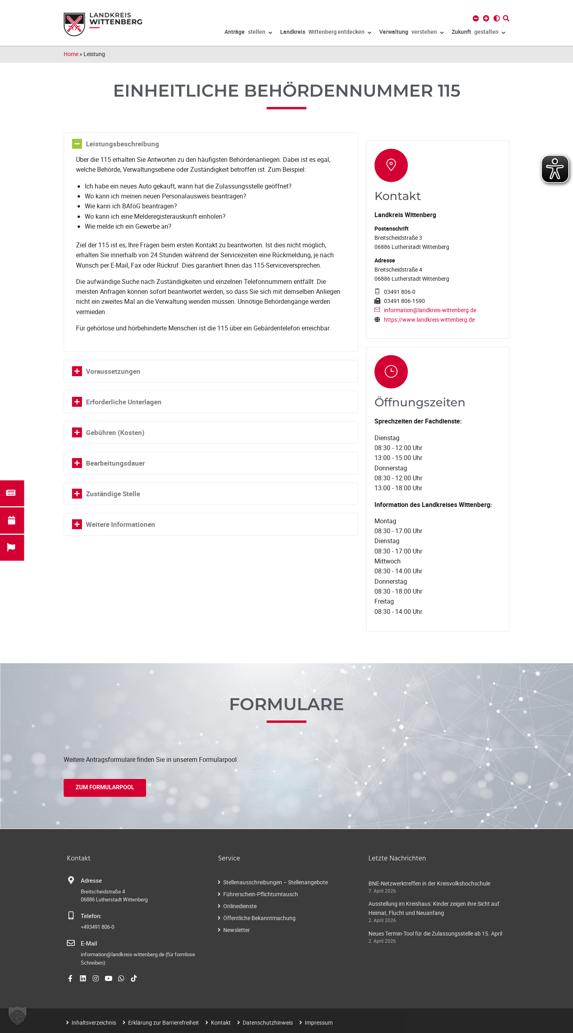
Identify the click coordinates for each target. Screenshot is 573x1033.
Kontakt (221, 1021)
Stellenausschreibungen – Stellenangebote (275, 881)
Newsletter (236, 929)
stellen (248, 33)
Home (71, 54)
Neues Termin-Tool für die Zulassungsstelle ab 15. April (435, 932)
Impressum (319, 1021)
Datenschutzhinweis (268, 1021)
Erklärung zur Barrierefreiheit (163, 1021)
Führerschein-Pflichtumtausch (260, 893)
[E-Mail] (71, 942)
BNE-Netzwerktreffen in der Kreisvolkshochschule (429, 882)
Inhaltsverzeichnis (94, 1021)
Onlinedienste (240, 905)
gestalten (478, 33)
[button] (17, 1015)
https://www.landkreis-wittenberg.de (429, 319)
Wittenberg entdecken (325, 33)
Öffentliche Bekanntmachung (259, 917)
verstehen (411, 33)
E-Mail (89, 943)
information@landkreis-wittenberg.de (430, 310)
